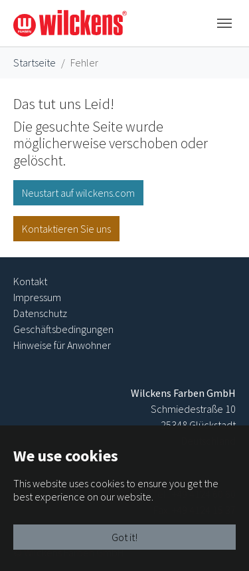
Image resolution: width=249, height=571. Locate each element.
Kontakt (30, 281)
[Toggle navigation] (224, 23)
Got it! (124, 537)
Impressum (37, 297)
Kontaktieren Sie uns (66, 228)
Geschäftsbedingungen (63, 329)
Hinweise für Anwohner (62, 345)
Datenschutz (40, 313)
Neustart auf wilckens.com (78, 192)
